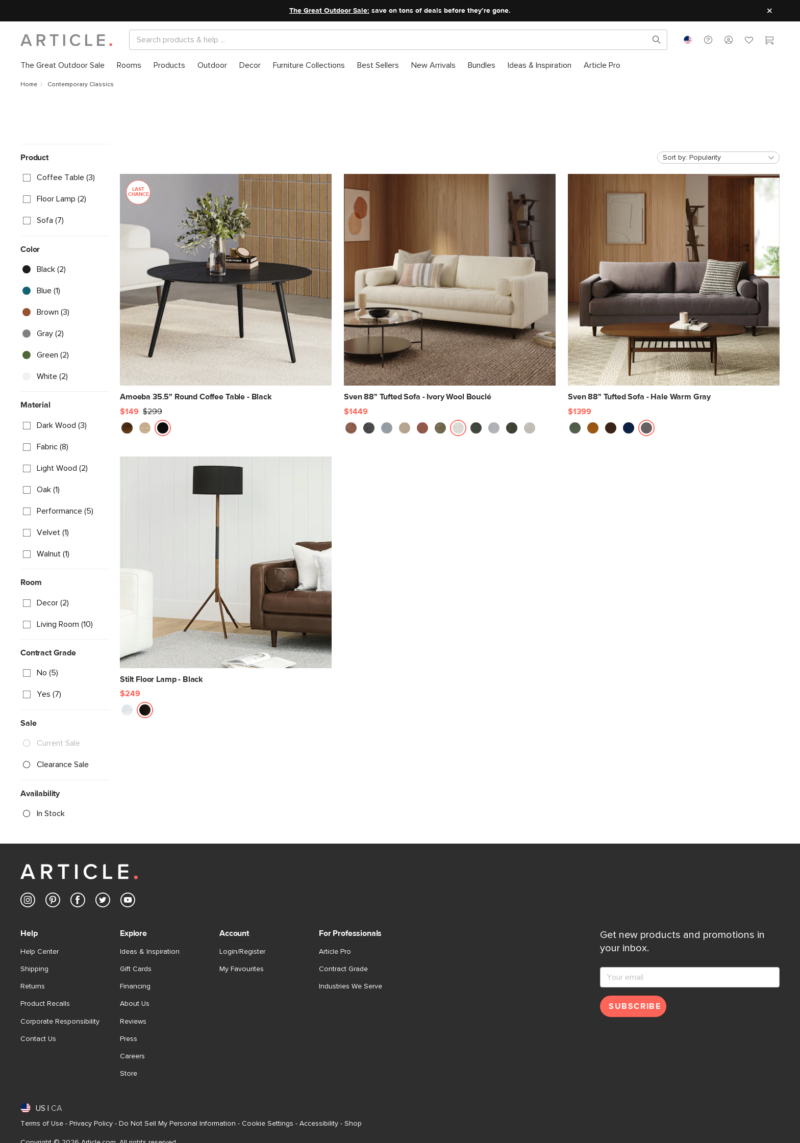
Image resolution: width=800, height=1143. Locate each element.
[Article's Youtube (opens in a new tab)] (127, 902)
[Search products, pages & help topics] (652, 39)
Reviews (133, 1021)
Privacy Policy (91, 1123)
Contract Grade (343, 969)
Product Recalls (45, 1003)
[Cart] (769, 41)
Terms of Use (41, 1123)
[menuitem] (62, 65)
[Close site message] (769, 11)
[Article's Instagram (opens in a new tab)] (27, 902)
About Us (134, 1003)
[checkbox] (65, 178)
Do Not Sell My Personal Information (177, 1123)
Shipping (34, 969)
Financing (135, 986)
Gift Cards (136, 969)
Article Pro (335, 951)
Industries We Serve (350, 986)
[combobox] (688, 40)
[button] (708, 40)
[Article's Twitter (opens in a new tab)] (102, 902)
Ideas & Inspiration (150, 951)
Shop (353, 1123)
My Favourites (241, 969)
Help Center (39, 951)
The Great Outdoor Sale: (329, 10)
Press (128, 1039)
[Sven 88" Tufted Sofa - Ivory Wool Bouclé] (450, 288)
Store (128, 1073)
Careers (132, 1056)
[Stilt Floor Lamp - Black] (226, 570)
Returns (32, 986)
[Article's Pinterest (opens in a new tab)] (52, 902)
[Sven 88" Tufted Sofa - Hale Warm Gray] (674, 288)
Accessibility (318, 1123)
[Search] (390, 39)
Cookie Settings (267, 1123)
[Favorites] (749, 41)
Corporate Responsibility (59, 1021)
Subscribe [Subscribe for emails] (635, 1006)
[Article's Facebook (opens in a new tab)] (77, 902)
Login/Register (242, 951)
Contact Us (38, 1039)
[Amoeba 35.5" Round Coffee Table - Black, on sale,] (226, 288)
